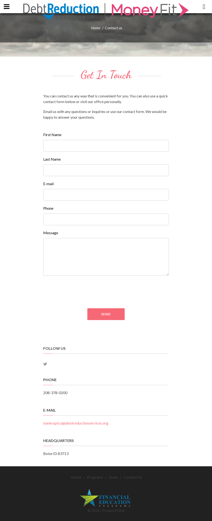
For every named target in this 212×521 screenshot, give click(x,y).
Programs (95, 477)
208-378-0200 (55, 392)
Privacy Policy (113, 510)
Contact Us (133, 477)
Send (106, 314)
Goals (113, 477)
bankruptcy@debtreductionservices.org (75, 423)
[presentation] (123, 292)
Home (95, 28)
